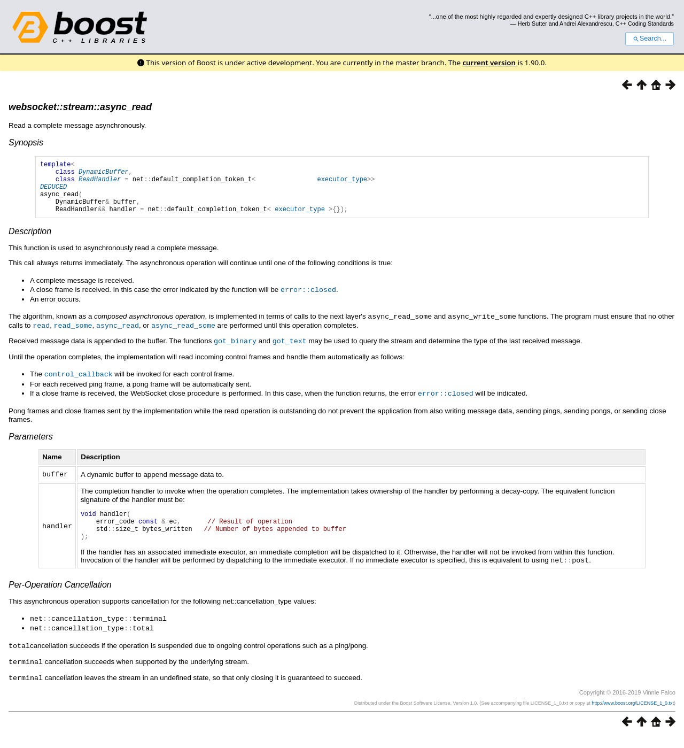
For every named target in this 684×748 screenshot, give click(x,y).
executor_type (342, 183)
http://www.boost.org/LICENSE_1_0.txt (633, 713)
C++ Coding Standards (645, 23)
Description (30, 242)
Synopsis (26, 142)
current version (489, 62)
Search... (649, 38)
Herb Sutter (532, 23)
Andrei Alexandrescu (585, 23)
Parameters (31, 444)
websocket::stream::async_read (80, 107)
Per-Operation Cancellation (60, 598)
